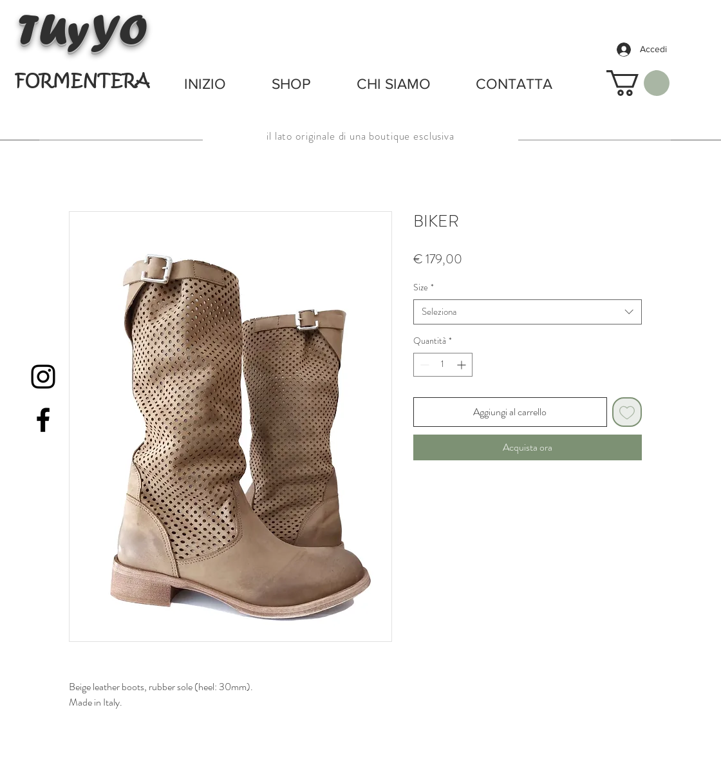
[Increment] (462, 364)
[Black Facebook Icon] (43, 420)
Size (423, 287)
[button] (638, 83)
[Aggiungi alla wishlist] (627, 412)
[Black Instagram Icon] (43, 377)
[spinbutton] (442, 364)
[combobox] (527, 311)
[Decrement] (423, 364)
